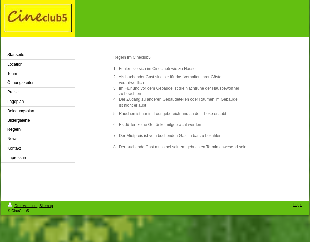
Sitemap (46, 206)
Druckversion (22, 206)
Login (297, 205)
